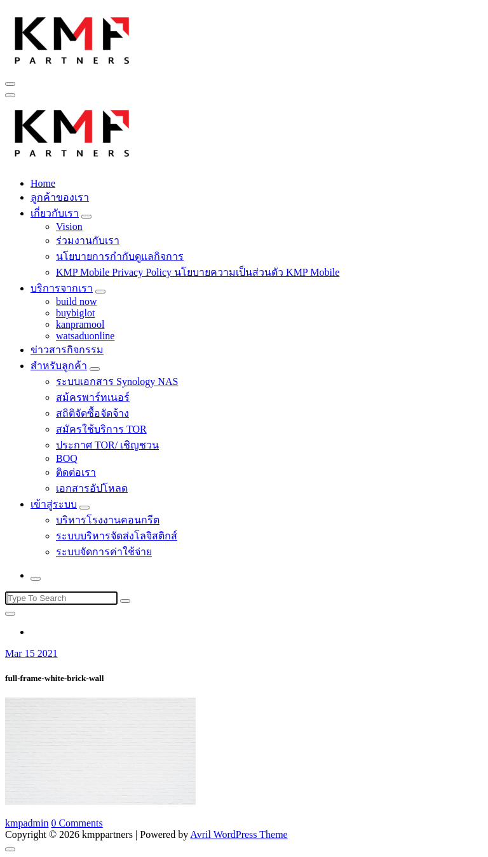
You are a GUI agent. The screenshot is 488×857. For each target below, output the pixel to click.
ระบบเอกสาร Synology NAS (117, 381)
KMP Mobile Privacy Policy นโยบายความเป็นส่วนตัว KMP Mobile (197, 272)
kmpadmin (26, 823)
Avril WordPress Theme (238, 834)
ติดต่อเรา (76, 472)
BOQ (67, 458)
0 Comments (76, 823)
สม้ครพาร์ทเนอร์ (93, 397)
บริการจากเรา (61, 288)
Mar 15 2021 (31, 653)
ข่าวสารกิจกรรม (67, 349)
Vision (69, 226)
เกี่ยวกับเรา (54, 213)
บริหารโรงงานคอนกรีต (107, 520)
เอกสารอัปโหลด (92, 488)
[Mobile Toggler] (86, 217)
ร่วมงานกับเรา (87, 240)
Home (42, 183)
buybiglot (75, 312)
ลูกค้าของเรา (59, 197)
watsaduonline (85, 335)
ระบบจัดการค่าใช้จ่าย (104, 551)
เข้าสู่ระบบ (53, 504)
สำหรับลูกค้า (58, 365)
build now (76, 301)
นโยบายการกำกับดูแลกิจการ (120, 256)
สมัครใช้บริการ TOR (101, 429)
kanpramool (80, 324)
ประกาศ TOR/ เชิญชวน (107, 445)
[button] (72, 38)
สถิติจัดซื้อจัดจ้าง (92, 413)
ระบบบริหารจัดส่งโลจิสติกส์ (116, 535)
